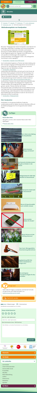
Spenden (4, 382)
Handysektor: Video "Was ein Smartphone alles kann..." (17, 79)
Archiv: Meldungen (29, 23)
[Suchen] (8, 6)
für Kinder (6, 1)
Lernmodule (5, 364)
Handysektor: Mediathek (9, 69)
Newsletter (5, 380)
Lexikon (4, 376)
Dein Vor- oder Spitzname (8, 317)
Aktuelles (12, 23)
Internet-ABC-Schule (7, 368)
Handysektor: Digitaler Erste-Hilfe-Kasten (13, 60)
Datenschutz (5, 378)
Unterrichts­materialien (8, 366)
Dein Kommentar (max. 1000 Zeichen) (12, 322)
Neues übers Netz (8, 123)
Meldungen (20, 23)
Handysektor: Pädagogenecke (10, 96)
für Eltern (31, 1)
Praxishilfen (5, 370)
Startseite (5, 23)
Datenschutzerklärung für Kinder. (11, 293)
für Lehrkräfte (18, 1)
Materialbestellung (7, 374)
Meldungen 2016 (7, 25)
